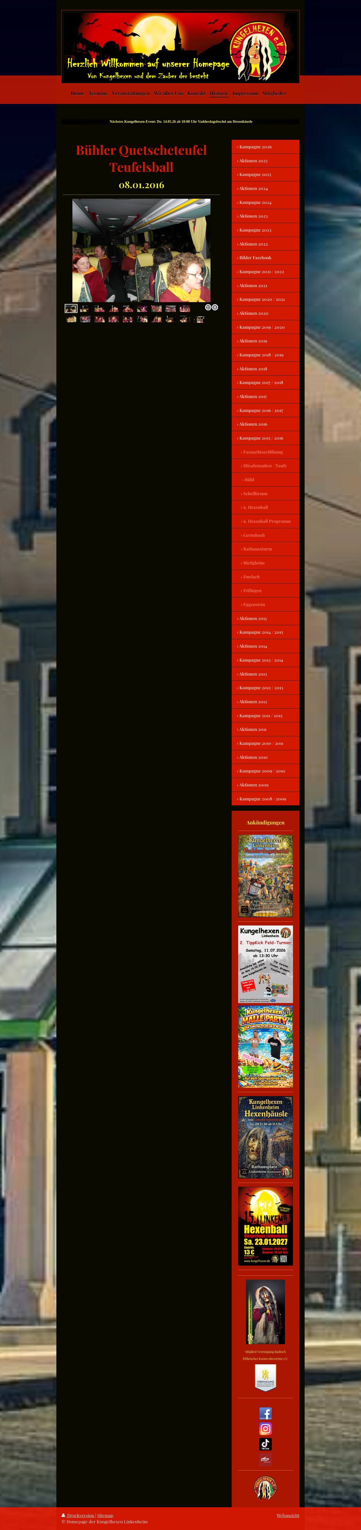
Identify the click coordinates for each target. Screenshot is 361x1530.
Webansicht (288, 1515)
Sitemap (105, 1515)
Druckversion (78, 1515)
